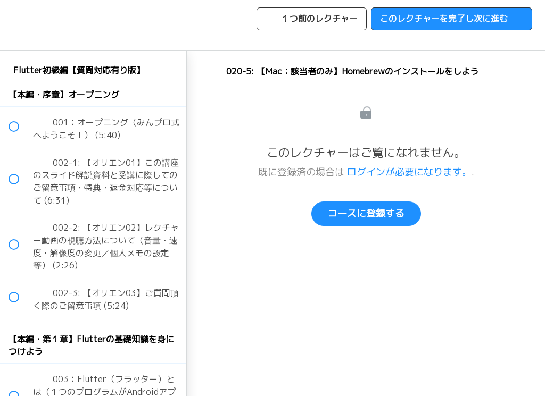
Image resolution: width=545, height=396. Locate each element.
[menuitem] (93, 25)
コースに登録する (366, 213)
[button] (19, 25)
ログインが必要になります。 (409, 172)
